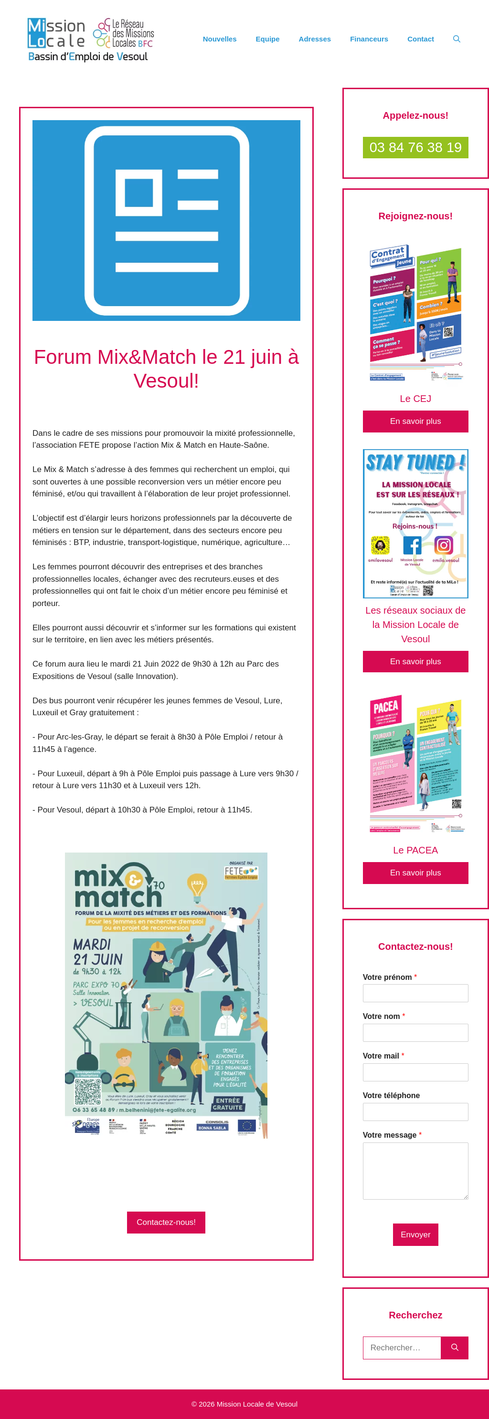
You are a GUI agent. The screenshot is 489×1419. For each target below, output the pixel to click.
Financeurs (369, 39)
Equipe (268, 39)
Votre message (392, 1135)
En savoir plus (415, 421)
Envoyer (415, 1234)
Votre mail (383, 1056)
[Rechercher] (454, 1348)
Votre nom (384, 1016)
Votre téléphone (391, 1095)
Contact (420, 39)
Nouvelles (220, 39)
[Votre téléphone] (415, 1112)
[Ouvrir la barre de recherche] (457, 39)
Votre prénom (390, 977)
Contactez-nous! (166, 1222)
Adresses (315, 39)
